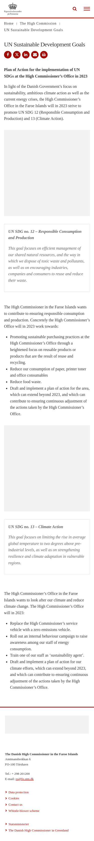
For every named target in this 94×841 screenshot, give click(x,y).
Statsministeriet (19, 824)
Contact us (15, 804)
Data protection (19, 792)
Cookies (14, 798)
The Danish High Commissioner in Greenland (38, 830)
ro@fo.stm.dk (25, 779)
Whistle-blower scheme (24, 811)
